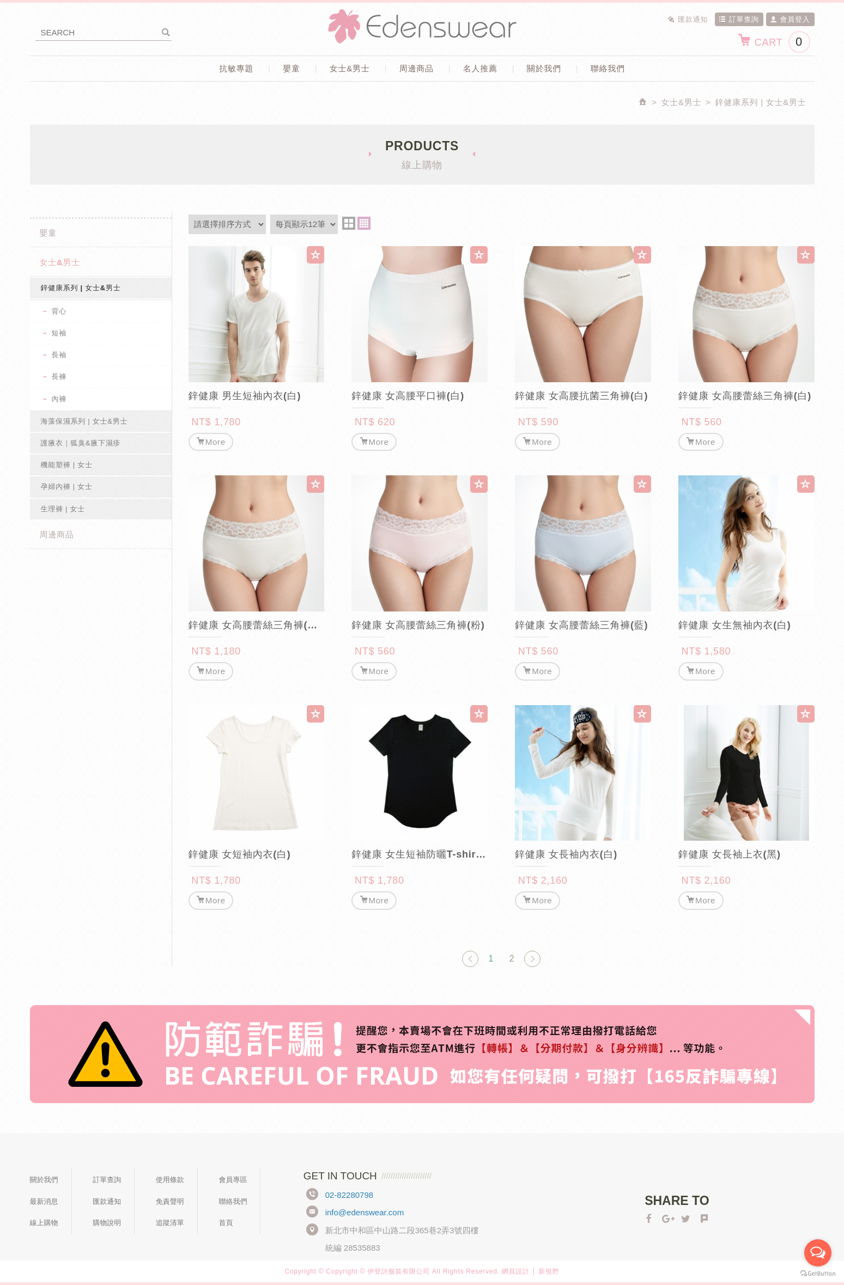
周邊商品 (416, 68)
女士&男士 (350, 68)
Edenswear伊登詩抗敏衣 (422, 26)
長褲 (59, 376)
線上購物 (44, 1223)
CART (773, 42)
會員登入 (790, 19)
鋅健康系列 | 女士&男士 (81, 288)
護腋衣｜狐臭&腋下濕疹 (81, 443)
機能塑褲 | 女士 (67, 465)
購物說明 (107, 1223)
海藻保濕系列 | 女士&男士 (84, 421)
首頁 (225, 1223)
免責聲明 (170, 1201)
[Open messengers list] (817, 1252)
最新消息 (44, 1201)
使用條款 (170, 1180)
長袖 (59, 355)
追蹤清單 (170, 1223)
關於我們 (544, 68)
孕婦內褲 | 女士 (67, 486)
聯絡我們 (608, 68)
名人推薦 (480, 68)
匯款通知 (687, 19)
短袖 (59, 333)
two (348, 223)
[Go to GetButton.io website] (817, 1273)
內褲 (59, 399)
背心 (59, 311)
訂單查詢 (739, 19)
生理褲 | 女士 (63, 509)
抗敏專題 (236, 68)
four (364, 223)
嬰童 (291, 68)
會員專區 (232, 1180)
